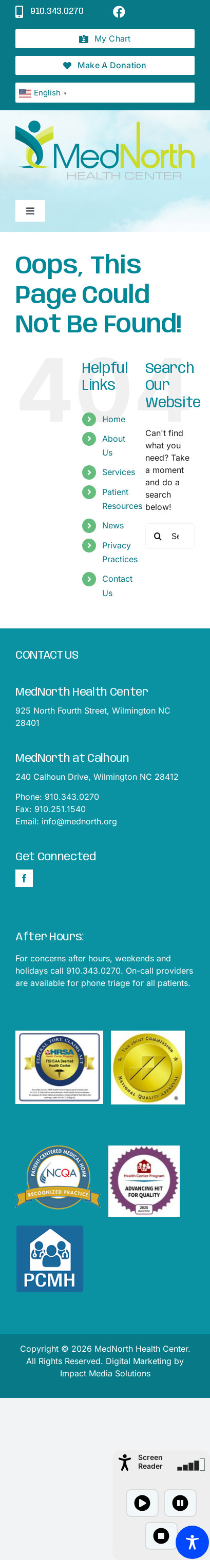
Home (113, 419)
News (113, 525)
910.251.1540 (60, 809)
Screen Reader (150, 1461)
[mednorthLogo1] (105, 125)
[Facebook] (24, 878)
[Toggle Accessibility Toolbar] (192, 1542)
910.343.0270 (72, 797)
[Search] (158, 536)
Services (118, 472)
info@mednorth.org (79, 821)
